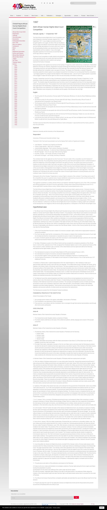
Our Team (15, 60)
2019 (15, 76)
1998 (15, 114)
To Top (92, 504)
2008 (15, 96)
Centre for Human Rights (78, 504)
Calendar (15, 35)
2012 (15, 89)
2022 (15, 71)
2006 (15, 99)
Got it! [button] (101, 507)
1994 (15, 121)
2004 (15, 103)
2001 (15, 108)
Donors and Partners (18, 53)
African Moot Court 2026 (19, 32)
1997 (15, 115)
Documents (16, 39)
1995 (15, 119)
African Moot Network (18, 55)
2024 (15, 67)
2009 (15, 94)
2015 (15, 83)
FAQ (14, 49)
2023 (15, 69)
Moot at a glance (17, 44)
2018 (15, 78)
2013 (15, 87)
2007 (15, 98)
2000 (15, 110)
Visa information (17, 37)
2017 (15, 80)
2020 (15, 74)
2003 (15, 105)
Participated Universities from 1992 (19, 41)
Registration (16, 33)
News (14, 48)
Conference (16, 46)
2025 (15, 66)
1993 (15, 123)
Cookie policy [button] (48, 507)
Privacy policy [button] (56, 507)
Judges (14, 58)
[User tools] (94, 27)
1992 (15, 124)
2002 (15, 107)
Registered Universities (18, 51)
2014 (15, 85)
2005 (15, 101)
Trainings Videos (17, 62)
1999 (15, 112)
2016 (15, 82)
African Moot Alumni (18, 57)
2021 (15, 73)
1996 (15, 117)
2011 (15, 91)
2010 (15, 92)
